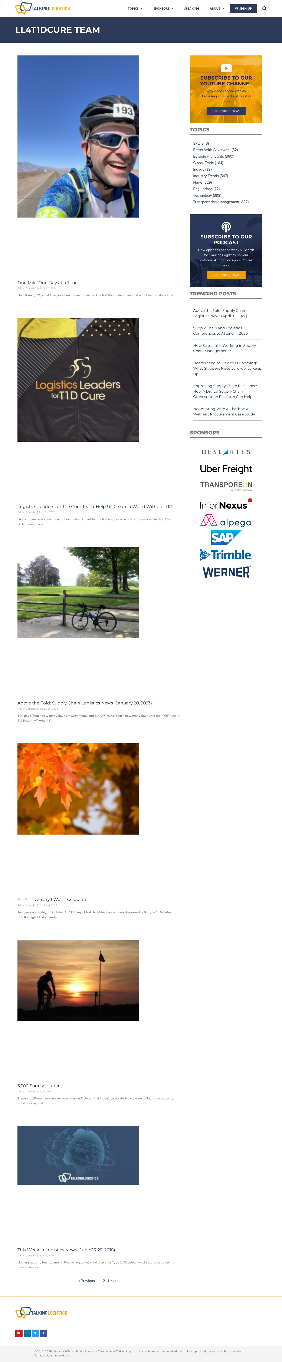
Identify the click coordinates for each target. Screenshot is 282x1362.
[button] (264, 8)
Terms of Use (42, 1356)
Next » (113, 1280)
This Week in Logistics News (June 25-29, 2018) (66, 1249)
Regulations (203, 188)
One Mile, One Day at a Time (47, 282)
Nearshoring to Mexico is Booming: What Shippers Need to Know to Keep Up (227, 368)
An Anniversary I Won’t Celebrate (52, 899)
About (217, 8)
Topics (135, 8)
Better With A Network (212, 149)
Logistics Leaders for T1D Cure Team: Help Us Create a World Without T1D (95, 506)
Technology (202, 195)
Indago (198, 169)
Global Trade (203, 162)
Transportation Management (216, 201)
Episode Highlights (208, 156)
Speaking (191, 8)
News (198, 182)
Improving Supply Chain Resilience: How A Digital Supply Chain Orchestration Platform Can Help (225, 391)
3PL (196, 143)
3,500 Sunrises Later (38, 1085)
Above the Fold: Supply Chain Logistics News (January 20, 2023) (84, 703)
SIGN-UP (245, 8)
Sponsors (163, 8)
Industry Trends (206, 175)
